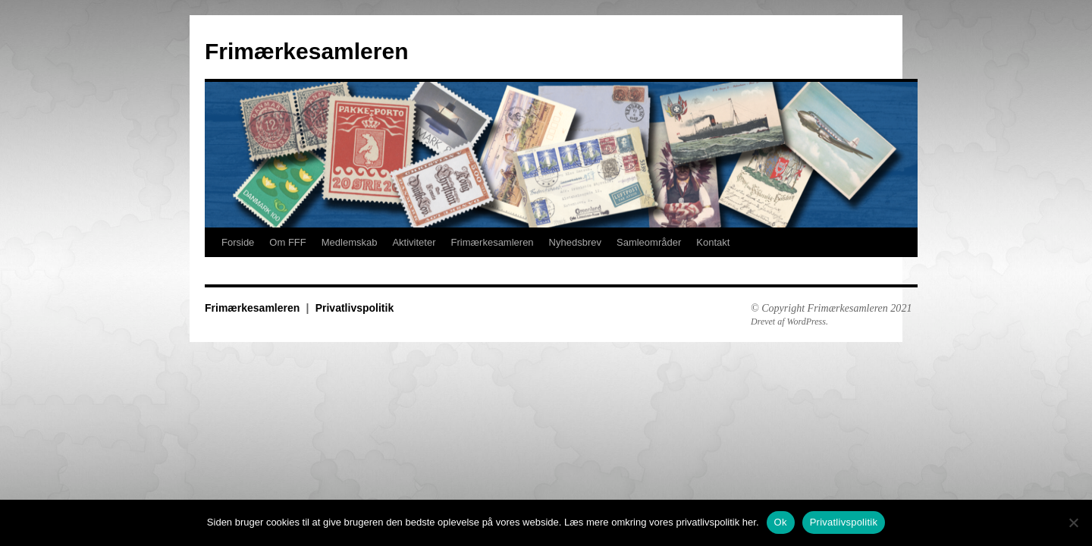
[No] (1073, 522)
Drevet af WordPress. (789, 321)
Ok (780, 522)
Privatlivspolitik (354, 308)
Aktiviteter (413, 242)
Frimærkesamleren (306, 51)
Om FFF (287, 242)
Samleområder (649, 242)
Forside (237, 242)
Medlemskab (350, 242)
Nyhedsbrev (575, 242)
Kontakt (713, 242)
